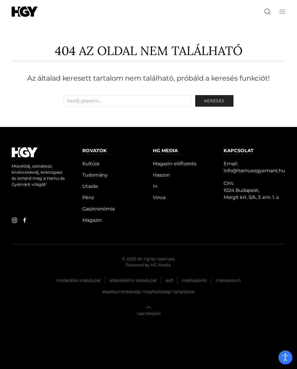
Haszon (161, 175)
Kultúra (90, 163)
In (155, 186)
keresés (214, 100)
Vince (159, 197)
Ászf (169, 280)
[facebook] (25, 220)
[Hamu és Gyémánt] (25, 11)
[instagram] (14, 220)
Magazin (92, 220)
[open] (285, 357)
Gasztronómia (98, 209)
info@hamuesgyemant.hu (254, 170)
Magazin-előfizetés (174, 163)
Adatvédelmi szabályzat (133, 280)
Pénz (88, 197)
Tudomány (95, 175)
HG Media (161, 265)
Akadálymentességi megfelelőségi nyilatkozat (148, 291)
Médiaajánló (194, 280)
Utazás (90, 186)
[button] (282, 11)
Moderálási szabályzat (78, 280)
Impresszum (228, 280)
